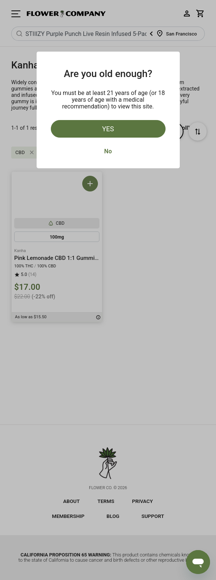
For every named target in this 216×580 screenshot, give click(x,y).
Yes (108, 129)
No (108, 151)
